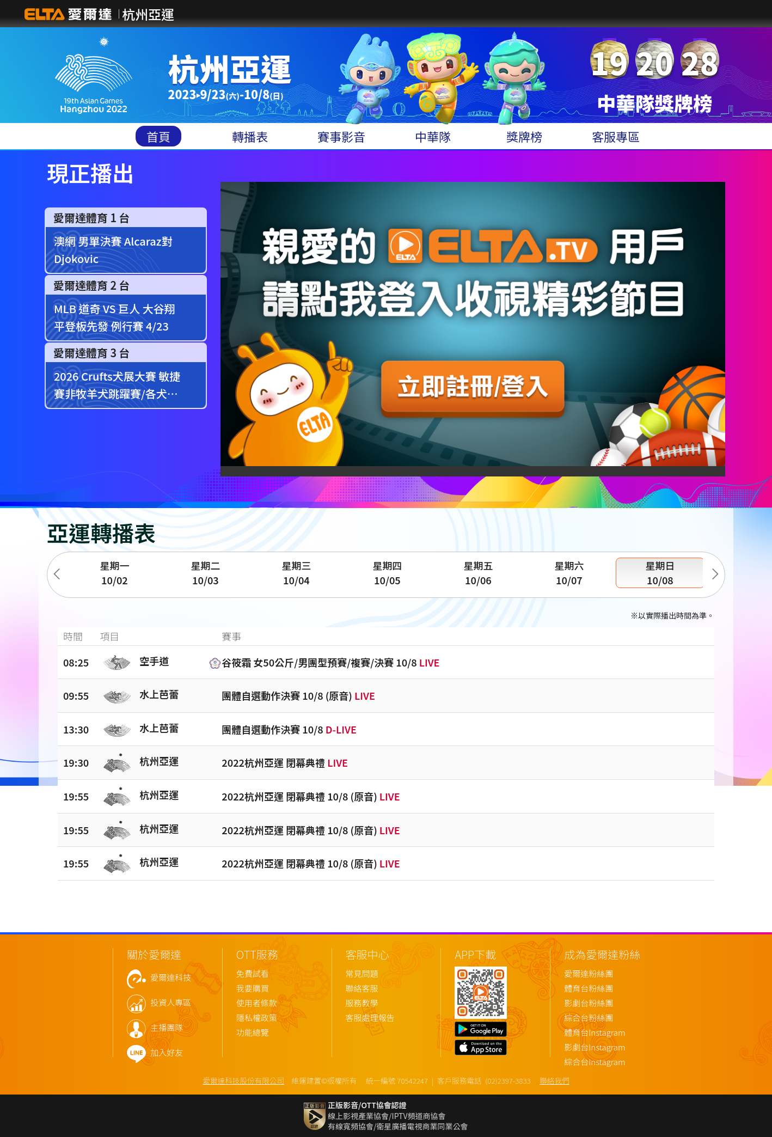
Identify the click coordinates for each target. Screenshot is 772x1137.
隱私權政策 (256, 1018)
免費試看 (252, 974)
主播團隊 (166, 1027)
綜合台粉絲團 (588, 1018)
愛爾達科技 (170, 977)
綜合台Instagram (594, 1062)
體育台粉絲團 (588, 988)
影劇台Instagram (594, 1047)
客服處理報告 (370, 1018)
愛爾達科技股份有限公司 (243, 1080)
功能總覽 (252, 1032)
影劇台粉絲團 (588, 1003)
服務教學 (362, 1003)
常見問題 (362, 974)
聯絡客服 (362, 988)
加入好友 (166, 1052)
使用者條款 (256, 1003)
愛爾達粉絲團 (588, 974)
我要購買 (252, 988)
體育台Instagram (594, 1032)
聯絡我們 (554, 1080)
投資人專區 (170, 1002)
